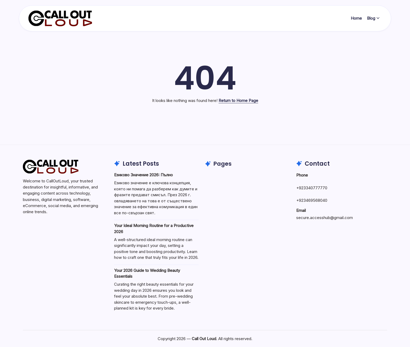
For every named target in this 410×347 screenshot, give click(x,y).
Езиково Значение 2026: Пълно (143, 174)
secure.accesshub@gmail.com (324, 217)
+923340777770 (311, 187)
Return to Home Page (238, 100)
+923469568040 (311, 200)
